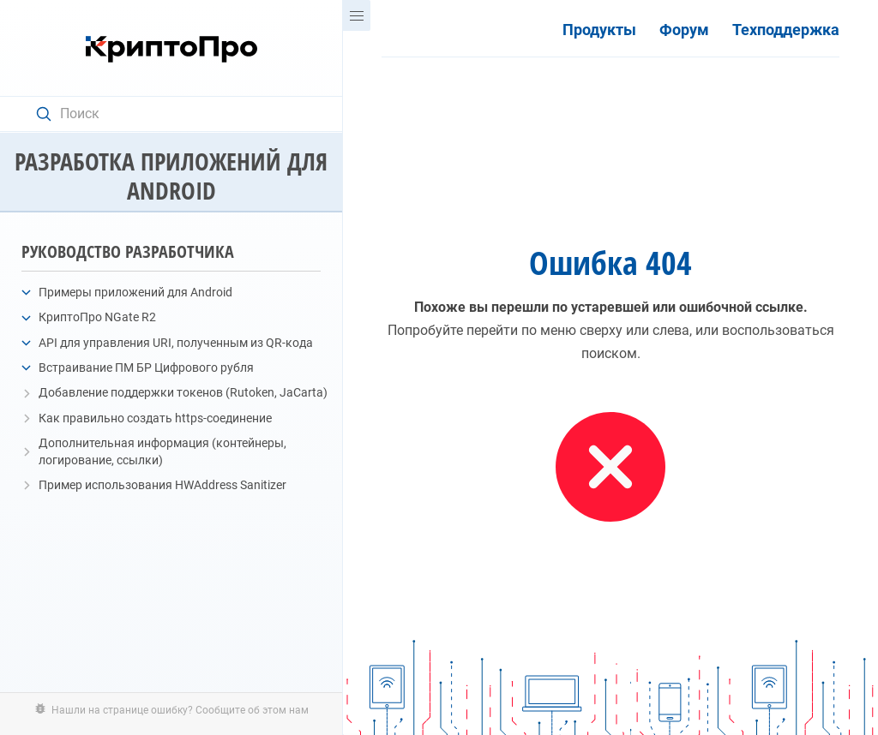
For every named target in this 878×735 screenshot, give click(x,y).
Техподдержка (785, 30)
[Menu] (356, 15)
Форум (684, 30)
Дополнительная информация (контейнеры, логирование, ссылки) (162, 451)
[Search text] (179, 114)
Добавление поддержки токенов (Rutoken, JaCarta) (183, 392)
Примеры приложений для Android (135, 292)
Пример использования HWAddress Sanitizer (162, 485)
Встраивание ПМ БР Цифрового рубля (146, 367)
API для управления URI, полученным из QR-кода (176, 343)
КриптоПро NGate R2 (97, 317)
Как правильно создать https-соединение (155, 418)
